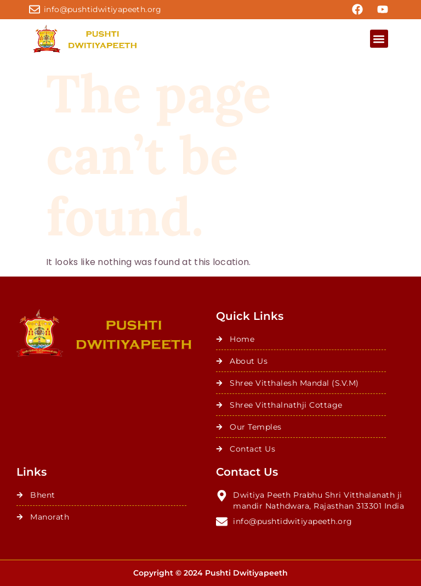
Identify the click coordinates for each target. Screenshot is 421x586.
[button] (379, 39)
